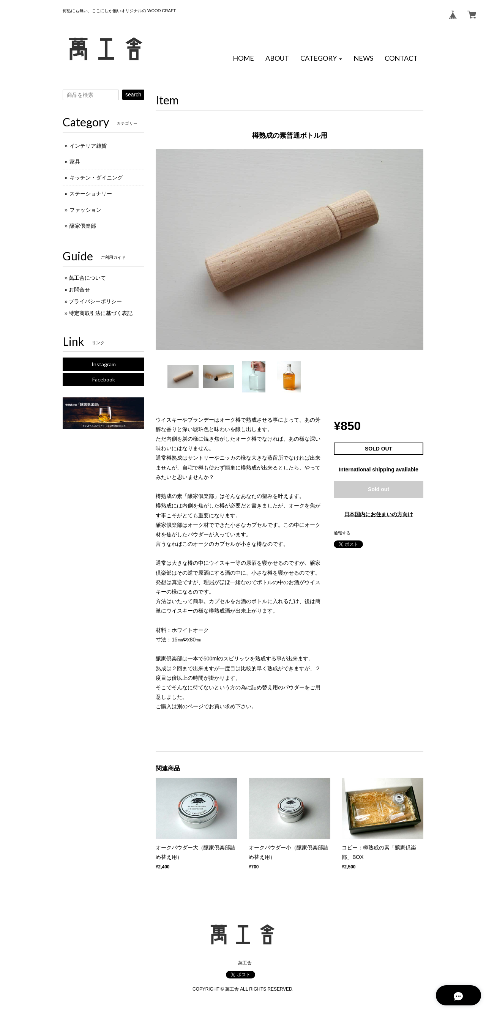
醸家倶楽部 (82, 226)
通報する (342, 533)
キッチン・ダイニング (96, 178)
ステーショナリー (90, 194)
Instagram (104, 364)
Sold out (378, 489)
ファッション (85, 210)
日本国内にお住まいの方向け (378, 514)
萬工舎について (87, 278)
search (133, 94)
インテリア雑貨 (88, 146)
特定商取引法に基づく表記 (101, 313)
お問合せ (79, 290)
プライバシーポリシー (95, 301)
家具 (74, 162)
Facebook (103, 379)
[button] (321, 58)
